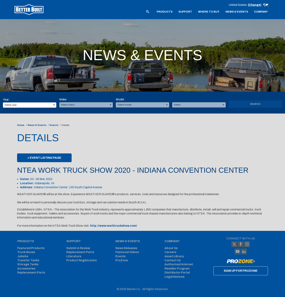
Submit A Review (78, 248)
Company (172, 241)
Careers (170, 252)
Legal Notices (174, 276)
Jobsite (22, 256)
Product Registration (81, 260)
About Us (171, 248)
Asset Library (174, 256)
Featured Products (31, 248)
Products (25, 241)
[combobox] (29, 105)
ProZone (121, 260)
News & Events (37, 125)
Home (20, 125)
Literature (73, 256)
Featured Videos (127, 252)
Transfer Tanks (28, 260)
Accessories (26, 268)
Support (73, 241)
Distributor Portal (177, 272)
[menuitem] (164, 11)
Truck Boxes (26, 252)
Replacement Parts (31, 272)
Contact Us (172, 260)
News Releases (126, 248)
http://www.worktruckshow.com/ (113, 225)
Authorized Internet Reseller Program (178, 266)
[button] (54, 105)
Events (54, 125)
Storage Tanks (28, 264)
